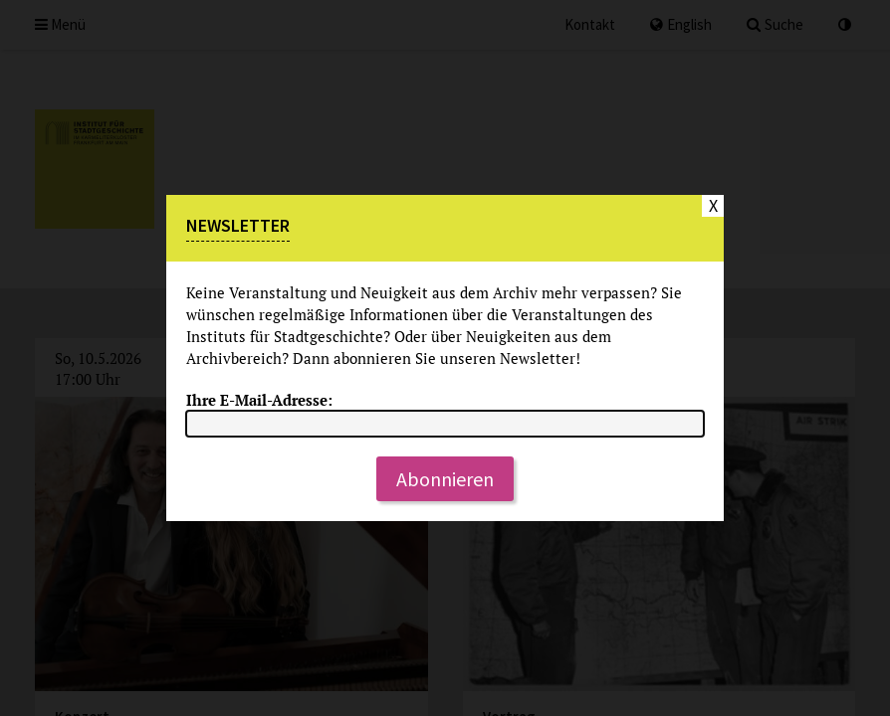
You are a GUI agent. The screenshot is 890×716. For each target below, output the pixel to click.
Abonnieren (445, 478)
